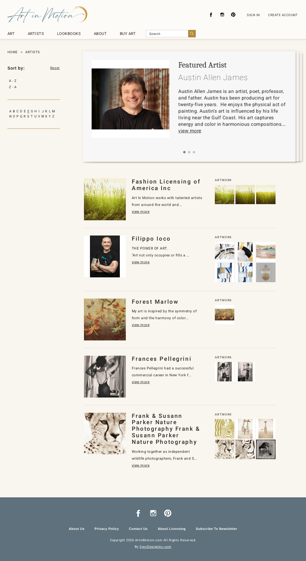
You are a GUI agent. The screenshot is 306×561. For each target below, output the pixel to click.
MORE (266, 272)
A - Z (12, 81)
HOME (12, 52)
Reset (55, 68)
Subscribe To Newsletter (216, 529)
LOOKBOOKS (69, 33)
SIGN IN (253, 15)
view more (189, 131)
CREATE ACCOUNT (283, 15)
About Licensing (172, 529)
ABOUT (100, 33)
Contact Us (138, 529)
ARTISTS (36, 33)
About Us (77, 529)
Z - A (12, 87)
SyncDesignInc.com (155, 547)
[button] (184, 152)
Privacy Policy (107, 529)
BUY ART (128, 33)
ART (11, 33)
